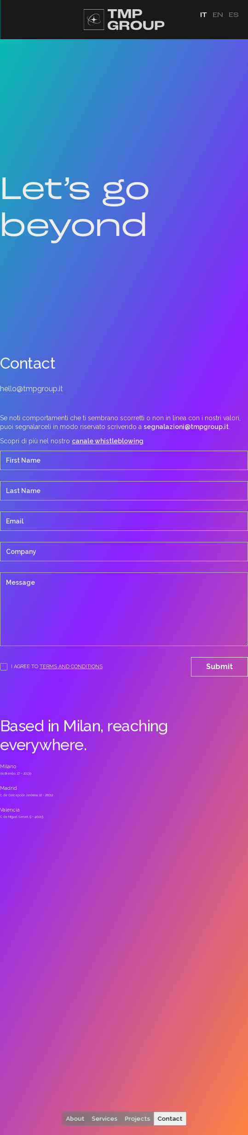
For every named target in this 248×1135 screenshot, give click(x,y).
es (234, 15)
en (218, 15)
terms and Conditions (71, 667)
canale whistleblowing (108, 441)
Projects (137, 1118)
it (203, 15)
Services (104, 1118)
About (75, 1118)
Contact (169, 1118)
